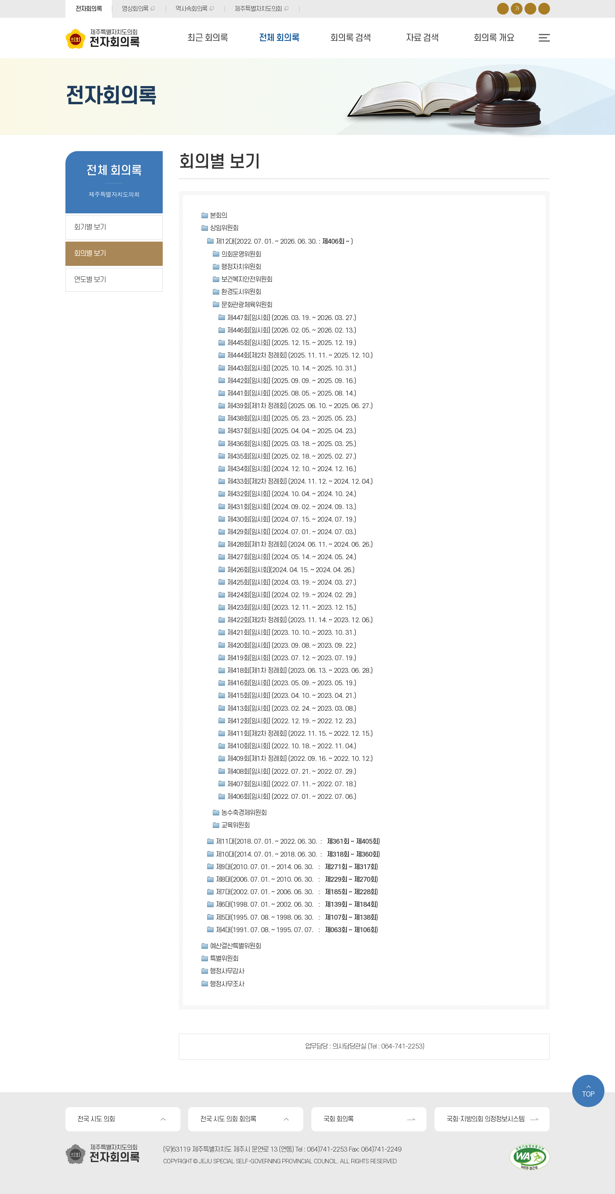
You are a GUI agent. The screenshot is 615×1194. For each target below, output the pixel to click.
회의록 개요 (494, 38)
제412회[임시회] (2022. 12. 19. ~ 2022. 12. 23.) (291, 721)
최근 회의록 (207, 38)
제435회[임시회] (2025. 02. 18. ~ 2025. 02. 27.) (291, 456)
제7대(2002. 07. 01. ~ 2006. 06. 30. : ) (297, 892)
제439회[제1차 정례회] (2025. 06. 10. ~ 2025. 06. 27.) (299, 406)
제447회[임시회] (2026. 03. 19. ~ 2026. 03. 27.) (291, 318)
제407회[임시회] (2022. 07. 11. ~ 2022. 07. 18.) (291, 784)
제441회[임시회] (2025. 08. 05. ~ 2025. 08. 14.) (291, 393)
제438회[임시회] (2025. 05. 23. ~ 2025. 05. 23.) (291, 418)
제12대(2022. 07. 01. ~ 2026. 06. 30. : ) (284, 241)
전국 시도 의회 (96, 1119)
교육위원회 (235, 825)
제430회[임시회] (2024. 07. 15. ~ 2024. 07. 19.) (291, 519)
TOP (588, 1095)
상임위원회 (224, 228)
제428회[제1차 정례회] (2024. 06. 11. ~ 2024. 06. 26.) (299, 544)
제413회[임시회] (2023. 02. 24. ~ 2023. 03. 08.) (291, 708)
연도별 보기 (90, 280)
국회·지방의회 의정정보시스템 (485, 1119)
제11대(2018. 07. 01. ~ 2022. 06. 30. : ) (298, 841)
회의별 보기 (90, 253)
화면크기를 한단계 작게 (530, 9)
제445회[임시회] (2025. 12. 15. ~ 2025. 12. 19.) (291, 343)
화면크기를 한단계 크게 (503, 9)
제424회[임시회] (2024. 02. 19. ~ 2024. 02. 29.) (291, 595)
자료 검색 (422, 38)
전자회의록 (89, 9)
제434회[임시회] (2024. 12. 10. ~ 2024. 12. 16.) (291, 469)
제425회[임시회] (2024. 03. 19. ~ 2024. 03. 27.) (291, 582)
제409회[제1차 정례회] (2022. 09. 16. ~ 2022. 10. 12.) (299, 758)
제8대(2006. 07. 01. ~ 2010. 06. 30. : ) (297, 879)
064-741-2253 (401, 1046)
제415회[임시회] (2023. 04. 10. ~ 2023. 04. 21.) (291, 695)
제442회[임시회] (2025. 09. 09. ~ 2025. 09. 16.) (291, 381)
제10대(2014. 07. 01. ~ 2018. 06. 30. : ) (298, 854)
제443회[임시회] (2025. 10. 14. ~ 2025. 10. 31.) (291, 368)
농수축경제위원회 (244, 813)
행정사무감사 (227, 971)
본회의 (218, 215)
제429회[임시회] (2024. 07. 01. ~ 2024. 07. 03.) (291, 532)
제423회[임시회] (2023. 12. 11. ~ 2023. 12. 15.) (291, 607)
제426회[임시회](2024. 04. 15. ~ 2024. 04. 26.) (290, 570)
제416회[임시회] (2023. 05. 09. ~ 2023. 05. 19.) (291, 683)
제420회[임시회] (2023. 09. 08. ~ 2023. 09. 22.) (291, 645)
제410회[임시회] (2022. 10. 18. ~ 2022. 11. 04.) (291, 746)
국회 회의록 (338, 1119)
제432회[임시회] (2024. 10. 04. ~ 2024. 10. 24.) (291, 494)
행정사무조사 (227, 984)
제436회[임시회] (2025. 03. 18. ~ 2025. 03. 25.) (291, 444)
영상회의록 (135, 9)
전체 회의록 (279, 38)
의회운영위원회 (241, 254)
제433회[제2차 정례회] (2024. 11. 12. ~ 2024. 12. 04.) (299, 481)
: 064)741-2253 (325, 1149)
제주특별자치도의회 (258, 9)
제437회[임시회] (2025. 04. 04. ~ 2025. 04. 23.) (291, 431)
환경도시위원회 (241, 292)
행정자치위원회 (241, 267)
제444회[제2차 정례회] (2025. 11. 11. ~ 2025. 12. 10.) (299, 355)
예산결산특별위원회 (235, 946)
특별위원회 (224, 958)
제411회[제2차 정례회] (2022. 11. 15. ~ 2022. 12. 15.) (299, 733)
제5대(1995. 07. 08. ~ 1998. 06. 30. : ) (297, 917)
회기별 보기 (90, 227)
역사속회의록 (191, 9)
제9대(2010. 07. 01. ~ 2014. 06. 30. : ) (297, 867)
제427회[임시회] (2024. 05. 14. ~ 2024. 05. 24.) (291, 557)
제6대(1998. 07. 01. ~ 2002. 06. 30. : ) (297, 904)
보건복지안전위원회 (246, 279)
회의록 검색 (350, 38)
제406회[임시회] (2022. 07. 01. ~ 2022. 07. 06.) (291, 796)
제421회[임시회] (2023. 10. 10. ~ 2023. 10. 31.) (291, 632)
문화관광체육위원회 (246, 305)
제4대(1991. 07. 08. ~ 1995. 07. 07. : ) (297, 930)
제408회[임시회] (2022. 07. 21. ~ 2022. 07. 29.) (291, 771)
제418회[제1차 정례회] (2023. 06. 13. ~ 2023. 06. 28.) (299, 670)
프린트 (544, 9)
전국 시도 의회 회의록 (228, 1119)
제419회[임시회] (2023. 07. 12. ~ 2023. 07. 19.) (291, 658)
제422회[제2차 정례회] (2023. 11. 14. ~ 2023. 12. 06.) (299, 620)
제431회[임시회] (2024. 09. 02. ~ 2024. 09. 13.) (291, 507)
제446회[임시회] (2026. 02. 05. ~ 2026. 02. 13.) (291, 330)
